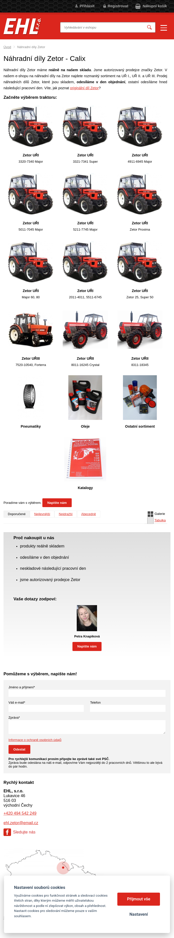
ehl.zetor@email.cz (21, 822)
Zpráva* (14, 717)
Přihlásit (86, 6)
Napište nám (57, 503)
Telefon (95, 702)
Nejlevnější (42, 514)
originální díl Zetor (84, 88)
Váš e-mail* (17, 702)
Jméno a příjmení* (22, 687)
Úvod (7, 47)
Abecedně (88, 514)
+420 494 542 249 (20, 813)
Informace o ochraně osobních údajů (35, 740)
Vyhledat (149, 27)
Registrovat (118, 6)
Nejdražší (66, 514)
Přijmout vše (138, 899)
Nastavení (138, 914)
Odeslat (19, 749)
